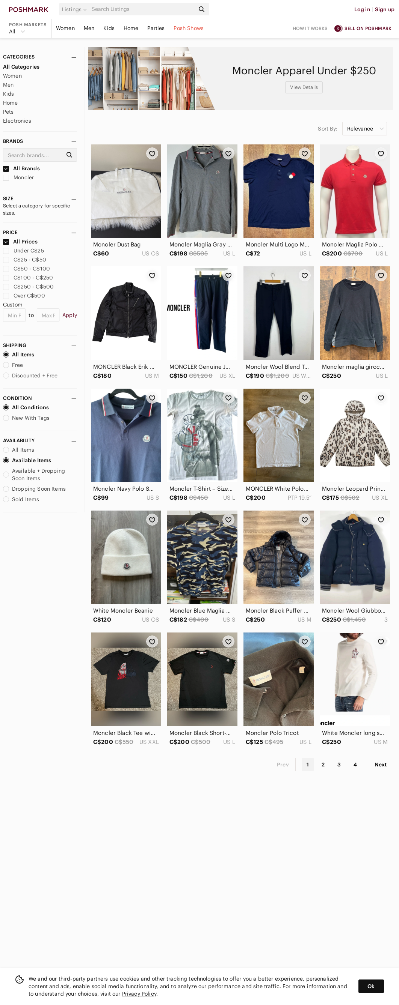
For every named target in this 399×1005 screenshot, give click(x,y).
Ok (371, 986)
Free (13, 365)
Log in (362, 9)
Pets (8, 111)
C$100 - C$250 (28, 277)
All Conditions (26, 407)
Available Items (27, 460)
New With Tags (26, 418)
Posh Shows (189, 28)
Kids (109, 28)
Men (89, 28)
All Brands (21, 168)
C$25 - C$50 (24, 259)
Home (131, 28)
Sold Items (21, 499)
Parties (156, 28)
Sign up (384, 9)
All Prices (20, 241)
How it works (310, 28)
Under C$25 (23, 250)
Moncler (18, 177)
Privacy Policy (139, 993)
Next (381, 764)
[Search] (142, 9)
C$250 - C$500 (28, 286)
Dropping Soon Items (34, 488)
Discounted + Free (30, 375)
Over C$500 (24, 295)
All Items (18, 354)
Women (65, 28)
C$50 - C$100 (26, 268)
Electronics (17, 120)
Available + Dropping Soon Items (34, 474)
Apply (69, 315)
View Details (304, 87)
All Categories (21, 66)
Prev (283, 764)
